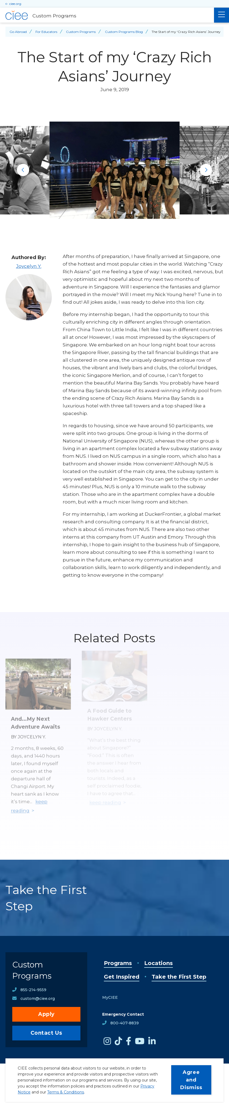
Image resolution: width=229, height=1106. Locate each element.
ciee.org (15, 4)
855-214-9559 (33, 989)
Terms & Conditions (65, 1092)
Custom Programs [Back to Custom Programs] (81, 32)
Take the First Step (179, 976)
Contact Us (46, 1033)
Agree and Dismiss (191, 1079)
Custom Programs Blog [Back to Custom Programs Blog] (124, 32)
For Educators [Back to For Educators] (46, 32)
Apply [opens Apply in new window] (46, 1014)
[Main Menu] (221, 15)
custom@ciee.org (37, 998)
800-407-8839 (124, 1023)
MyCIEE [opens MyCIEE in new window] (110, 997)
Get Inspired (121, 976)
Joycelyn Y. (28, 266)
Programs (118, 963)
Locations (158, 963)
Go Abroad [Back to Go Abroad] (18, 32)
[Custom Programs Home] (107, 15)
